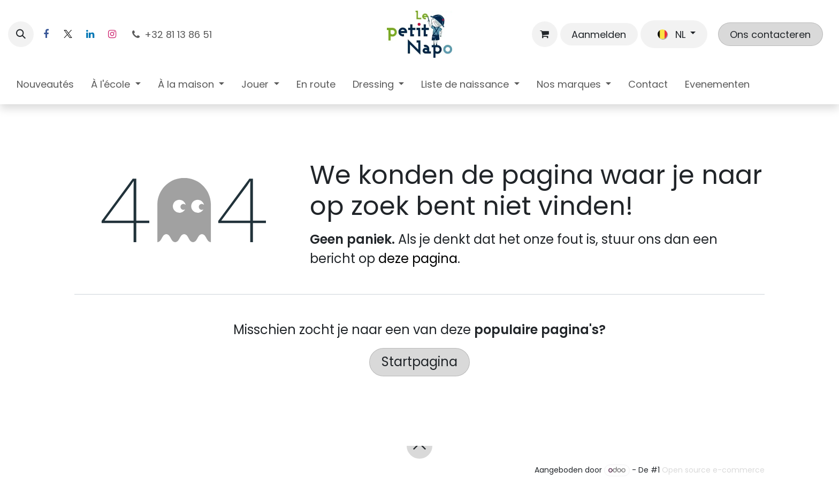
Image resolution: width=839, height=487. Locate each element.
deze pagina (417, 258)
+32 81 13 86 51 (172, 34)
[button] (21, 34)
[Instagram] (111, 34)
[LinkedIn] (90, 34)
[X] (68, 34)
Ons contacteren (770, 34)
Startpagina (419, 361)
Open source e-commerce (713, 470)
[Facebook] (46, 34)
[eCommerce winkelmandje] (545, 34)
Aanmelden (598, 34)
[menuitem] (45, 86)
